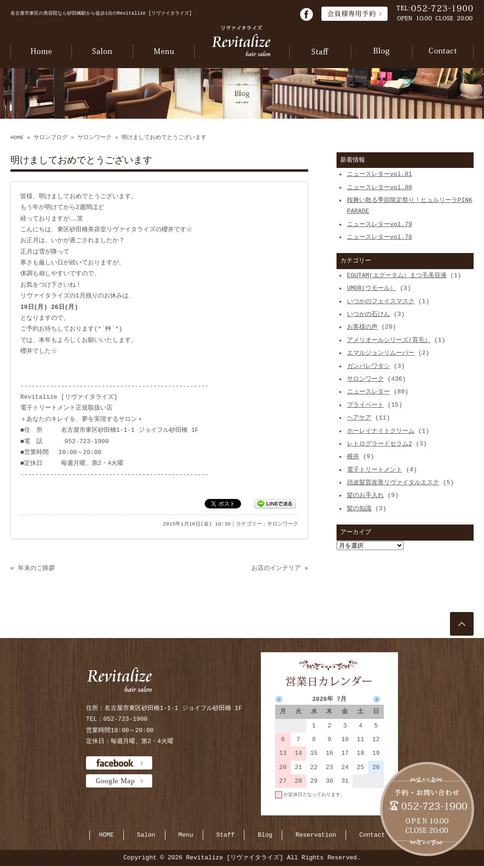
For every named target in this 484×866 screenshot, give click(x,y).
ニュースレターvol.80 (379, 187)
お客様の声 (362, 327)
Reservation (315, 835)
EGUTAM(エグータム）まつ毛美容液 (397, 275)
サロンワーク (95, 137)
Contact (372, 835)
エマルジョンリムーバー (381, 353)
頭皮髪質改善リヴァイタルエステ (393, 482)
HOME (17, 137)
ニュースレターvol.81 (379, 174)
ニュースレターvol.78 (379, 237)
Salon (146, 835)
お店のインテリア (276, 568)
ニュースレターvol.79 (379, 224)
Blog (265, 835)
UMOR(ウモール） (371, 288)
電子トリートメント (374, 469)
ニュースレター (368, 391)
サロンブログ (51, 137)
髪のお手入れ (365, 495)
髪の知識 (359, 508)
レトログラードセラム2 (379, 443)
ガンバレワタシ (368, 366)
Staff (225, 835)
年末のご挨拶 (36, 568)
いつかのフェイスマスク (381, 301)
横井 (353, 456)
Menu (185, 835)
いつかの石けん (368, 314)
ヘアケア (359, 417)
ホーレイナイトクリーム (381, 431)
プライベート (365, 405)
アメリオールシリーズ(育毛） (389, 340)
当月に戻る (372, 808)
